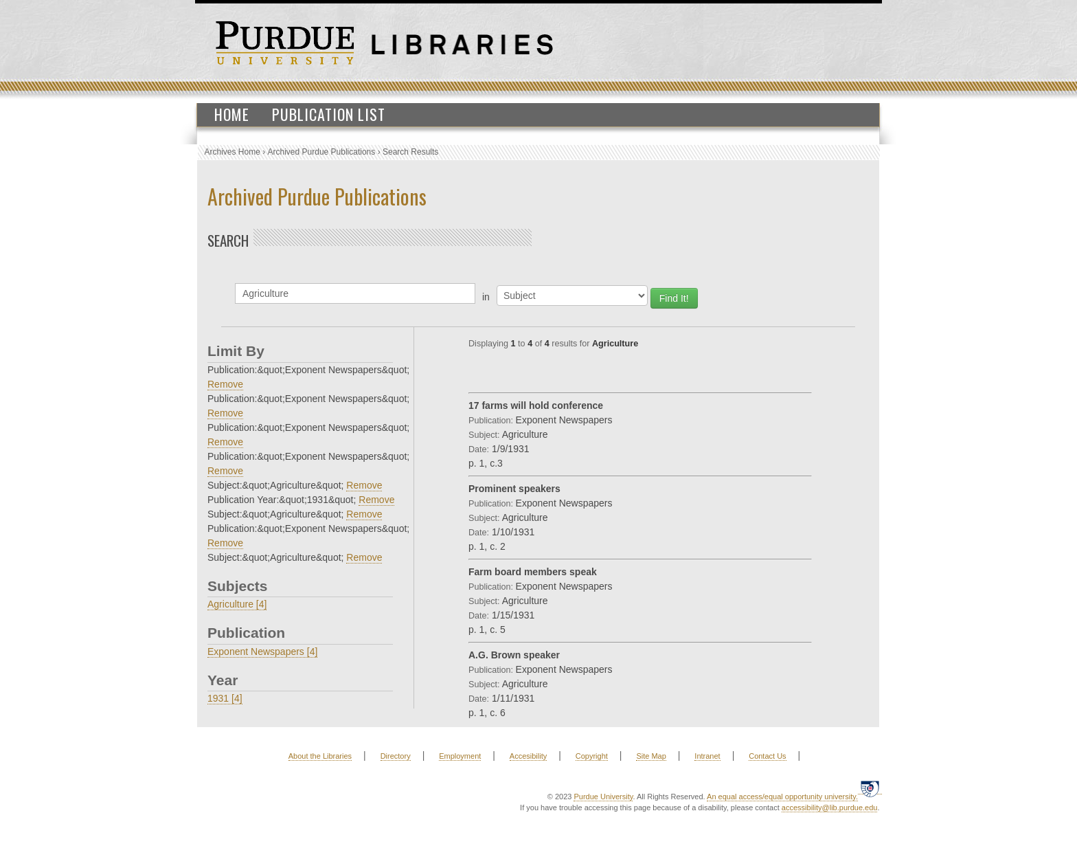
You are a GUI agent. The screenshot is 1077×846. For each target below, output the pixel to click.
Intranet (707, 756)
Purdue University (603, 796)
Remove (225, 384)
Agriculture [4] (237, 604)
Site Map (651, 756)
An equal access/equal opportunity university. (782, 796)
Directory (396, 756)
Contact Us (767, 756)
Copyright (592, 756)
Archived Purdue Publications (322, 152)
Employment (460, 756)
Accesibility (528, 756)
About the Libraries (320, 756)
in (486, 296)
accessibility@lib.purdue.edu (830, 807)
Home (231, 114)
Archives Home (232, 152)
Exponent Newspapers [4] (262, 651)
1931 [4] (224, 698)
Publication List (328, 114)
